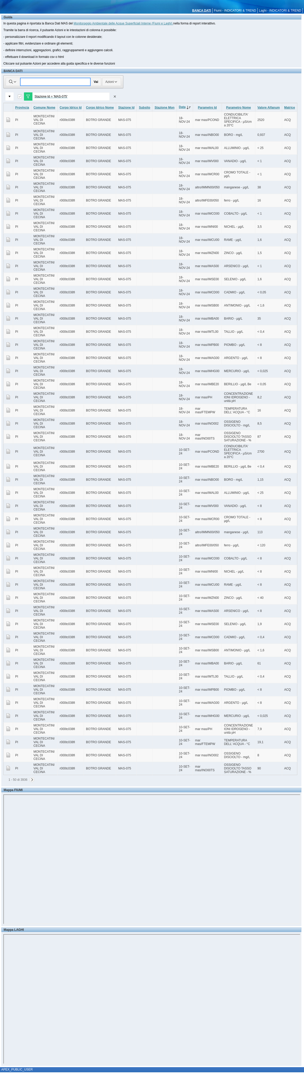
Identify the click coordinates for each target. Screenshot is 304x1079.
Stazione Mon (164, 107)
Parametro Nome (238, 107)
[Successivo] (31, 779)
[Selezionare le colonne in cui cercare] (13, 82)
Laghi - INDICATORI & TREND (280, 10)
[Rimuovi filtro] (115, 96)
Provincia (22, 107)
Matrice (289, 107)
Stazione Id (126, 107)
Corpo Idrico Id (71, 107)
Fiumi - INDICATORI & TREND (235, 10)
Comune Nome (44, 107)
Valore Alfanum (268, 107)
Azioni (111, 82)
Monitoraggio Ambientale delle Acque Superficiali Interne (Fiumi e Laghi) (123, 23)
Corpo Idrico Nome (100, 107)
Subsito (144, 107)
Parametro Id (207, 107)
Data (186, 107)
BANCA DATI (201, 10)
